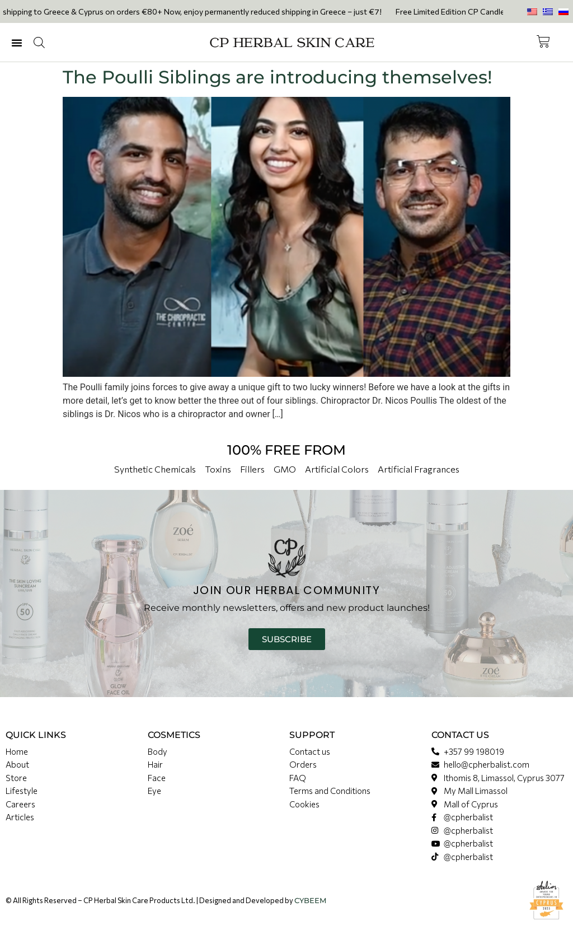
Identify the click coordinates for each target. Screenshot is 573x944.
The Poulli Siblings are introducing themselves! (277, 77)
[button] (16, 42)
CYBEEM (310, 900)
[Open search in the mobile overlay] (39, 42)
